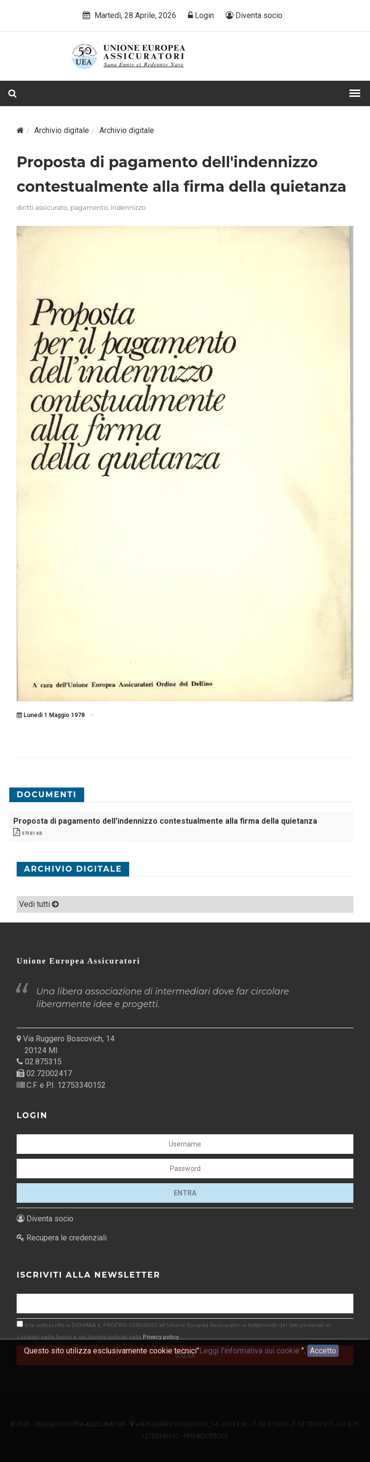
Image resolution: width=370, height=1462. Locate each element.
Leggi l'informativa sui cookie (250, 1356)
